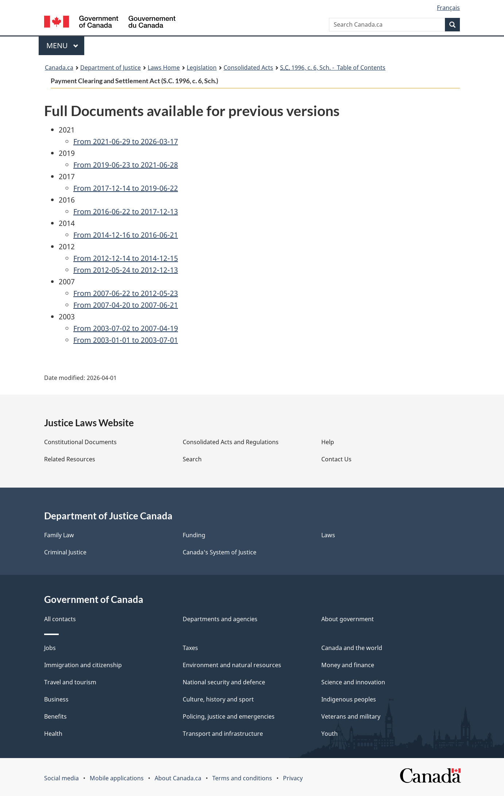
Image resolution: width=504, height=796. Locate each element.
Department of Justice (110, 68)
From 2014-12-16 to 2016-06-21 (125, 235)
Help (327, 442)
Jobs (50, 648)
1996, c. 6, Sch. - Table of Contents (332, 68)
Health (53, 734)
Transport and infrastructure (223, 734)
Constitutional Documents (80, 442)
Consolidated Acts (248, 68)
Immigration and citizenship (83, 665)
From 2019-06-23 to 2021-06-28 (125, 165)
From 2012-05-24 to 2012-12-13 (125, 270)
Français (448, 8)
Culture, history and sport (218, 699)
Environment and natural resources (232, 665)
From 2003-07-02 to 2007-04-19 (125, 328)
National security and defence (224, 682)
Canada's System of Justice (219, 552)
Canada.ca (59, 68)
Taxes (190, 648)
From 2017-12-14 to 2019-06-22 (125, 188)
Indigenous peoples (348, 699)
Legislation (202, 68)
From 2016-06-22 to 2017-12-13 (125, 211)
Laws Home (164, 68)
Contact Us (336, 459)
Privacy (293, 778)
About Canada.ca (178, 778)
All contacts (60, 619)
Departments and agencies (220, 619)
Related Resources (69, 459)
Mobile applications (117, 778)
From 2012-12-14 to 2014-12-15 (125, 258)
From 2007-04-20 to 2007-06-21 (125, 305)
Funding (194, 535)
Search (192, 459)
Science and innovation (353, 682)
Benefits (55, 716)
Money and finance (347, 665)
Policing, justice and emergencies (229, 716)
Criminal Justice (65, 552)
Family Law (59, 535)
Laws (328, 535)
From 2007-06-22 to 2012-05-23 (125, 293)
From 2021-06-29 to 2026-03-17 (125, 141)
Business (56, 699)
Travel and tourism (70, 682)
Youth (329, 734)
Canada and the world (351, 648)
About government (347, 619)
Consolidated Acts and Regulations (231, 442)
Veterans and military (350, 716)
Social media (61, 778)
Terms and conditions (242, 778)
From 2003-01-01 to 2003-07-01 (125, 340)
